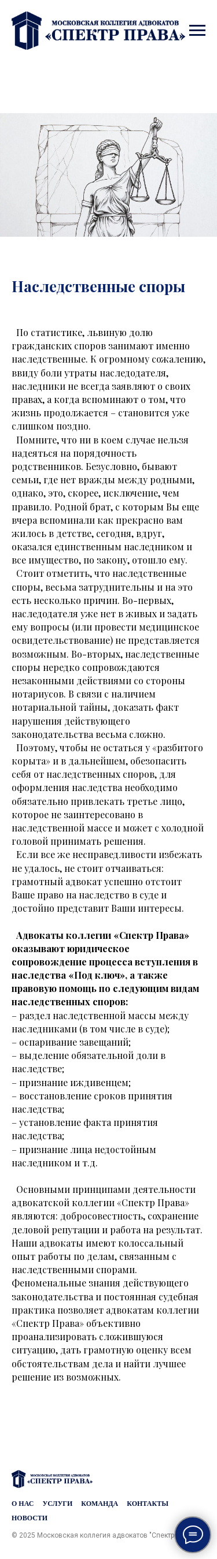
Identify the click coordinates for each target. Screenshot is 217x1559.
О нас (23, 1504)
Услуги (57, 1504)
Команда (99, 1504)
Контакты (147, 1504)
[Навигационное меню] (197, 30)
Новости (29, 1518)
